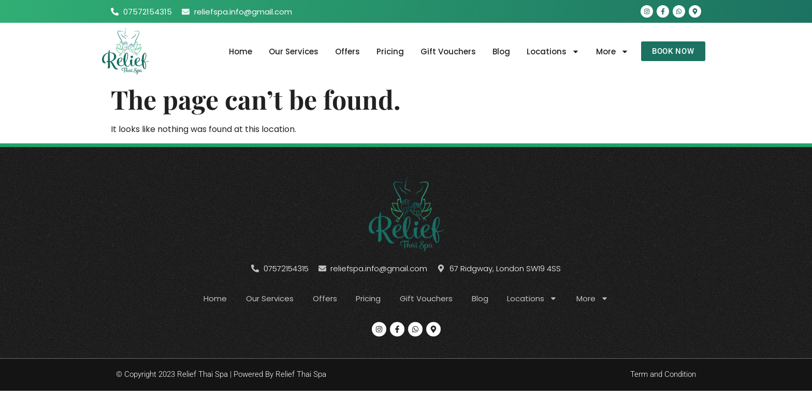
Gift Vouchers (444, 51)
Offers (343, 51)
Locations (549, 51)
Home (237, 51)
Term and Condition (663, 375)
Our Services (290, 51)
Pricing (386, 51)
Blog (497, 51)
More (608, 51)
